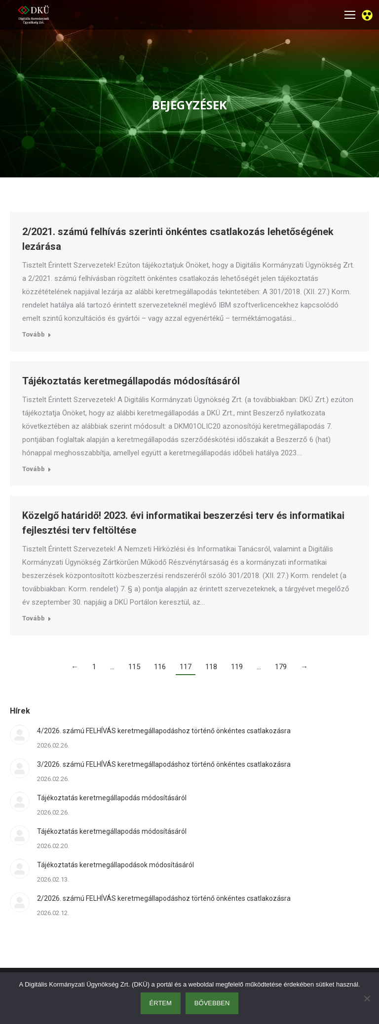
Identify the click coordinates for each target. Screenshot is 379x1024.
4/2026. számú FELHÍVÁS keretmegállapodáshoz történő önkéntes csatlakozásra (164, 731)
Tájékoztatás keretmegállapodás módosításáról (131, 381)
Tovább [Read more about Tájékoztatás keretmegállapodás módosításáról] (33, 469)
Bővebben (212, 1003)
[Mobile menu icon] (349, 14)
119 (237, 666)
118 (211, 666)
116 (160, 666)
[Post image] (20, 735)
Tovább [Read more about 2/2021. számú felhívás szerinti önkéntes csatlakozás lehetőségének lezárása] (33, 334)
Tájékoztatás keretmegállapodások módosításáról (115, 865)
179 (281, 666)
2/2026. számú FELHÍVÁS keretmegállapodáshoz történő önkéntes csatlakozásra (164, 898)
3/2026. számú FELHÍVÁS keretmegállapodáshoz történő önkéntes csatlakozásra (164, 764)
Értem (161, 1003)
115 (134, 666)
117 (185, 666)
